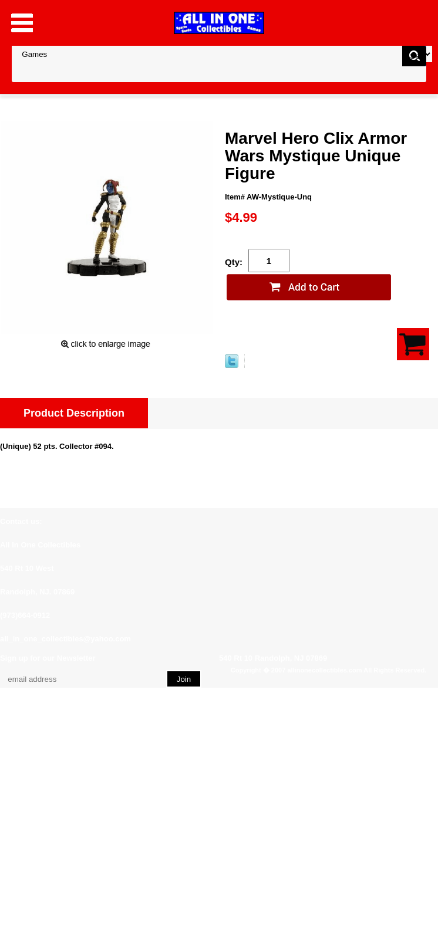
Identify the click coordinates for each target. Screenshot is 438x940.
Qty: (233, 262)
